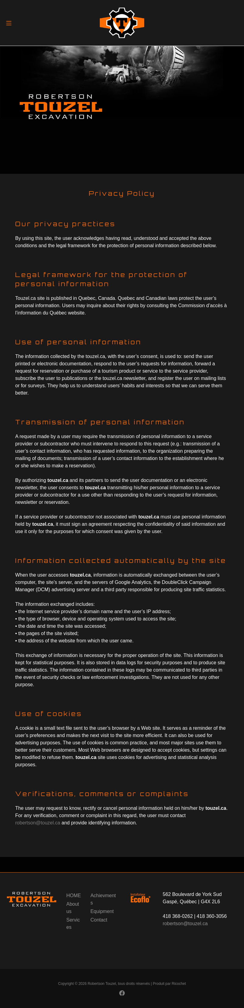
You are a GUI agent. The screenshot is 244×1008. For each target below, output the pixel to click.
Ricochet (179, 984)
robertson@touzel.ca (37, 822)
